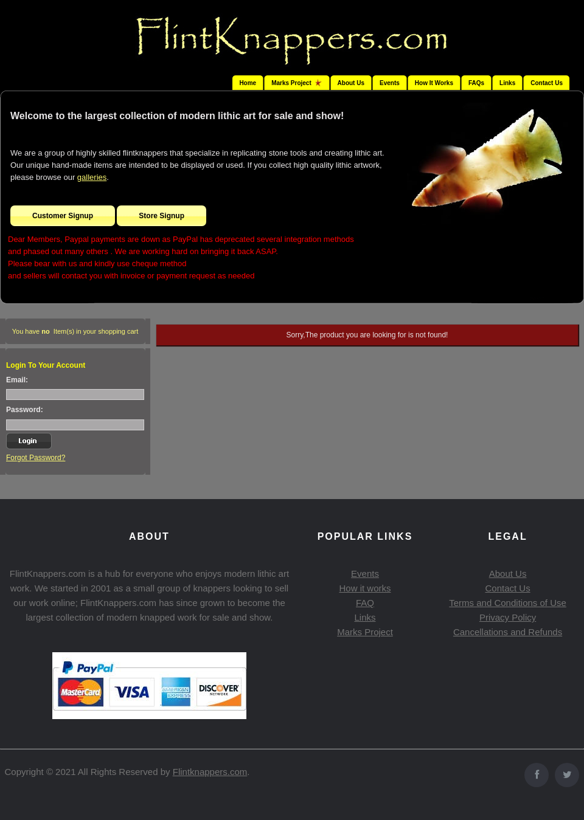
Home (247, 83)
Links (507, 83)
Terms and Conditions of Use (507, 603)
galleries (91, 177)
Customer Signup (62, 216)
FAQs (476, 83)
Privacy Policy (507, 617)
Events (390, 83)
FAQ (365, 603)
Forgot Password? (35, 457)
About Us (351, 83)
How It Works (434, 83)
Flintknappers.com (210, 772)
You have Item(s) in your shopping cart (75, 331)
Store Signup (161, 216)
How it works (365, 588)
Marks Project (365, 632)
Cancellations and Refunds (507, 632)
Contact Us (546, 83)
